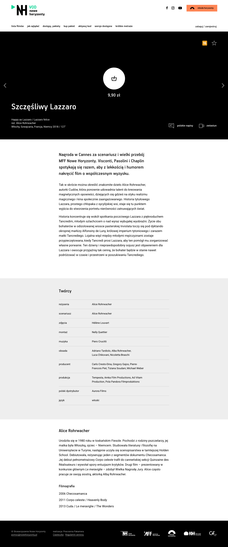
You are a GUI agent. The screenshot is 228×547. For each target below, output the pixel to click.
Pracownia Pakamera (73, 531)
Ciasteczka (58, 535)
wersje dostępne (103, 26)
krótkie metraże (124, 26)
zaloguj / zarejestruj (206, 26)
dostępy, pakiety (51, 26)
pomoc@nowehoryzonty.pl (24, 535)
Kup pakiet (69, 26)
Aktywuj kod (84, 26)
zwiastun (212, 125)
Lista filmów (17, 26)
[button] (223, 85)
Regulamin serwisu (74, 535)
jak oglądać (33, 26)
